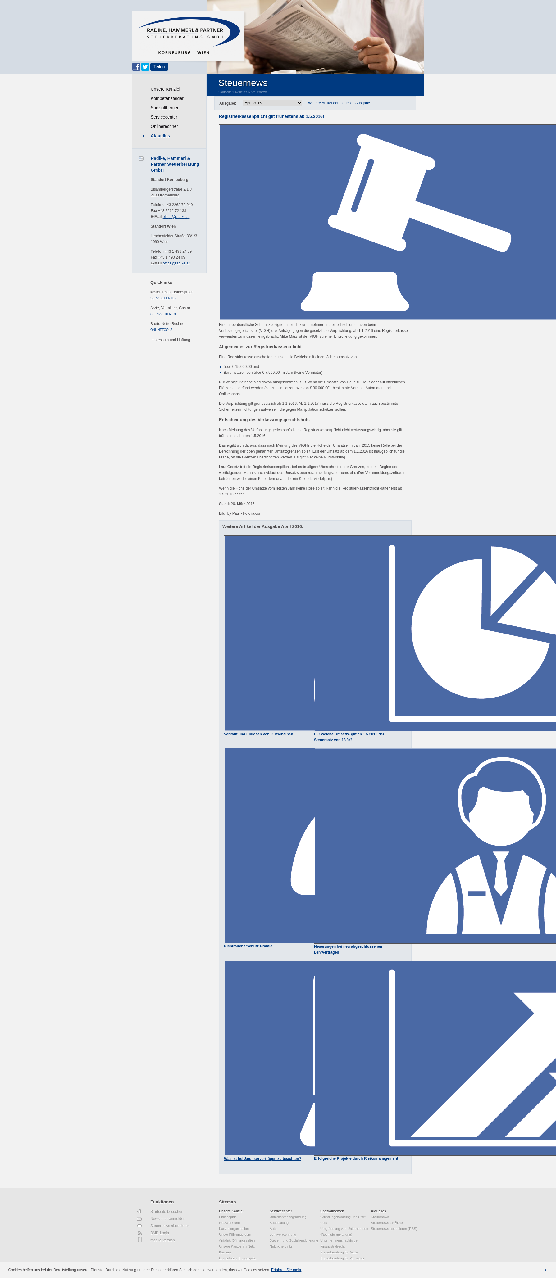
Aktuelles (160, 135)
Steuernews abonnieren (170, 1226)
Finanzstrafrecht (332, 1246)
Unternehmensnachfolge (339, 1240)
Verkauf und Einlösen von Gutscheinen (258, 734)
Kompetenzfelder (167, 98)
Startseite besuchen (166, 1211)
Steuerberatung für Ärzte (339, 1252)
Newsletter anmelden (167, 1219)
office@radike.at (176, 217)
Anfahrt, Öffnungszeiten (237, 1240)
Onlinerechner (164, 126)
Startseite (224, 92)
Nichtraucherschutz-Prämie (248, 946)
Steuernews (259, 92)
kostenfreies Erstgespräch (172, 292)
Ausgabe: (227, 103)
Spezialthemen (165, 107)
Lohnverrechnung (283, 1234)
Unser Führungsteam (235, 1234)
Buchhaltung (279, 1223)
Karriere (225, 1252)
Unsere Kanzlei (165, 89)
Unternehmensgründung (288, 1217)
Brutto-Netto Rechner (167, 324)
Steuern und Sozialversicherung (294, 1240)
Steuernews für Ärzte (387, 1223)
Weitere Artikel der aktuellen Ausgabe (339, 103)
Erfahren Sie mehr (286, 1270)
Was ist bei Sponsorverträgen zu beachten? (262, 1159)
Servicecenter (164, 117)
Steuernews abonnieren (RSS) (394, 1229)
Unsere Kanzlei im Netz (237, 1246)
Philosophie (228, 1217)
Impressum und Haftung (170, 340)
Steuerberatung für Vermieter (342, 1258)
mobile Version (162, 1240)
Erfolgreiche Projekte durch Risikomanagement (356, 1158)
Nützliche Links (281, 1246)
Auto (273, 1229)
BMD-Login (159, 1233)
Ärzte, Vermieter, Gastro (170, 308)
